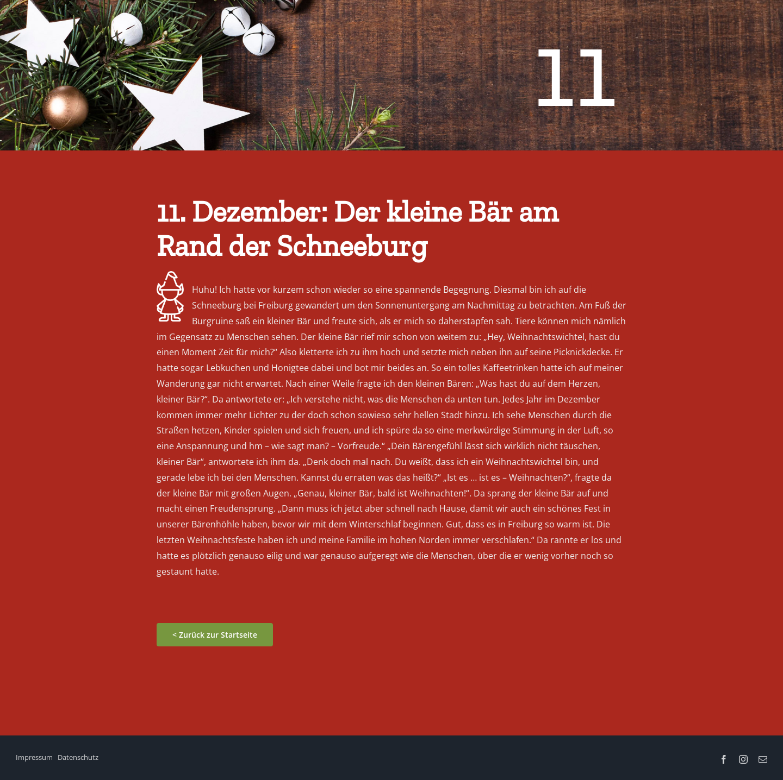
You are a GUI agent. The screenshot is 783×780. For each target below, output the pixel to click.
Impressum (34, 757)
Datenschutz (78, 757)
